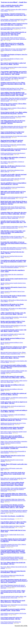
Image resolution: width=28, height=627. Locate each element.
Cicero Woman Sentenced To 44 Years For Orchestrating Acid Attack (11, 622)
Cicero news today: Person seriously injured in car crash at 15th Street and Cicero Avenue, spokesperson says (13, 39)
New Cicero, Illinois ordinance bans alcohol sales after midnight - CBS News (13, 563)
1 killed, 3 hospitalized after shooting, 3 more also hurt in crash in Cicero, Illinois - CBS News (13, 313)
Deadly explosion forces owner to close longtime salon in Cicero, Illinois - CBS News (13, 357)
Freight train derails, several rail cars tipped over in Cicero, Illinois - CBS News (14, 402)
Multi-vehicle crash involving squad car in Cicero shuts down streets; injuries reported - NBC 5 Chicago (13, 193)
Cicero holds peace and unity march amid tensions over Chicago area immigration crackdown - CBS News (13, 262)
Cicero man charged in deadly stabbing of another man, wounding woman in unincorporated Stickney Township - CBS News (14, 366)
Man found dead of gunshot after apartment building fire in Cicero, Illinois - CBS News (12, 141)
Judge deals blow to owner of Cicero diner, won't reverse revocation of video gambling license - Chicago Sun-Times (13, 232)
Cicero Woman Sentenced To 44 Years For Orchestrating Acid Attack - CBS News (11, 618)
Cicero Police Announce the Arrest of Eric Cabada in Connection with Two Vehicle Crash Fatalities (13, 546)
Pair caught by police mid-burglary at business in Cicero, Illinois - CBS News (13, 158)
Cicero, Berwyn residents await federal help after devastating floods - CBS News (13, 571)
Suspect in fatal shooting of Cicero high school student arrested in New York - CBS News (12, 132)
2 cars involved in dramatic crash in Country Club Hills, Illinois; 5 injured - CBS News (13, 330)
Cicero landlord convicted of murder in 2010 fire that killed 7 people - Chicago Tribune (13, 610)
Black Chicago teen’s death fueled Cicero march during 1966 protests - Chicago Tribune (13, 601)
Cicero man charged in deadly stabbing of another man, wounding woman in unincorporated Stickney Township (14, 372)
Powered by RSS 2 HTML (21, 625)
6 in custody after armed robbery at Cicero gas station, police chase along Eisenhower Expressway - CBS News (14, 243)
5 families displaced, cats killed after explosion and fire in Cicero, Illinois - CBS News (13, 394)
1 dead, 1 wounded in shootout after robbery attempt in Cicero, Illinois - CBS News (12, 6)
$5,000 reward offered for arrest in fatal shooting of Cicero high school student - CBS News (14, 149)
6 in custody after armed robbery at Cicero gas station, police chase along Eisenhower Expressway (14, 248)
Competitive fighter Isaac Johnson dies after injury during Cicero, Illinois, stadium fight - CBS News (14, 213)
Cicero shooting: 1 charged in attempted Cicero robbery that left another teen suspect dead (14, 20)
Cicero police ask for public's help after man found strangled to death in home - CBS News (13, 175)
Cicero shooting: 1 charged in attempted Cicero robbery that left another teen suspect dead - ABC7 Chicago (14, 15)
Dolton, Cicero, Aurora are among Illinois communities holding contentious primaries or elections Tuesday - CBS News (12, 437)
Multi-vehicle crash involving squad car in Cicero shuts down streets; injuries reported (14, 197)
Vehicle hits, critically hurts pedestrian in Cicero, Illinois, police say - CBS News (13, 166)
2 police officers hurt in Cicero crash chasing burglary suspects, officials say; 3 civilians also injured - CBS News (12, 45)
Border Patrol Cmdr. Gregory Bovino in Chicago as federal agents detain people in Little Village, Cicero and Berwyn (13, 208)
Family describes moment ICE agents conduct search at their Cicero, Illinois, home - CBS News (13, 377)
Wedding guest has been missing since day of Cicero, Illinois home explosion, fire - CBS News (14, 419)
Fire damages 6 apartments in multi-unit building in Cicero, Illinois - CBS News (14, 411)
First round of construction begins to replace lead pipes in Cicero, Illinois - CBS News (13, 63)
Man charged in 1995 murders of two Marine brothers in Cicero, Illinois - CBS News (12, 305)
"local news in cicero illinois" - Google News (14, 2)
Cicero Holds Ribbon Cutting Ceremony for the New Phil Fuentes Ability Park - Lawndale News (14, 24)
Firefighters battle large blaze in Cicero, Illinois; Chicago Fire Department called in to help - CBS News (13, 84)
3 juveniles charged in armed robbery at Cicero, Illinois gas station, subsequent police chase (14, 227)
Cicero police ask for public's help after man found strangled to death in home (13, 179)
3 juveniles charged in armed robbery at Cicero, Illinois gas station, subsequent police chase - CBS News (13, 222)
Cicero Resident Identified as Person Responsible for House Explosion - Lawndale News (14, 447)
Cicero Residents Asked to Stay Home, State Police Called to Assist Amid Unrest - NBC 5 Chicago (13, 522)
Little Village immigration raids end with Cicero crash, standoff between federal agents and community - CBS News (13, 122)
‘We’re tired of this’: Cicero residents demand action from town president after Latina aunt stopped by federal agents (13, 489)
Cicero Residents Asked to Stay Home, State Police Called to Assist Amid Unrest (13, 526)
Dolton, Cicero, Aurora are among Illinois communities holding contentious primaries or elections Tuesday (14, 443)
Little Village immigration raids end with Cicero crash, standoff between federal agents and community (14, 127)
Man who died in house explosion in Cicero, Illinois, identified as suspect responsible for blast (13, 353)
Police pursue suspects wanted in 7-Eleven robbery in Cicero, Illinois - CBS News (13, 104)
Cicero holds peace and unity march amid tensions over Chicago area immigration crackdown (14, 266)
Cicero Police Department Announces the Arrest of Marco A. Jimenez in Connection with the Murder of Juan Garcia (13, 586)
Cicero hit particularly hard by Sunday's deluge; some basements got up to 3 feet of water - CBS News (13, 592)
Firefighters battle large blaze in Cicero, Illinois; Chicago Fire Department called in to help (12, 89)
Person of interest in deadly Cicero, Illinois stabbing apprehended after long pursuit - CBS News (14, 113)
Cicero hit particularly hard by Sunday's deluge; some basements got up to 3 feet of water (13, 597)
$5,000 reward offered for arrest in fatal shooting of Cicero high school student (13, 154)
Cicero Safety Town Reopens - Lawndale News (12, 516)
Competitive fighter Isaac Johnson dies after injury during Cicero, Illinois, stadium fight (13, 217)
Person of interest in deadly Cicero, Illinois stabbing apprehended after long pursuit (13, 117)
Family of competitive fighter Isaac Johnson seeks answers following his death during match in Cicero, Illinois (13, 500)
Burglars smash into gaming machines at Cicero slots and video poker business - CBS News (13, 322)
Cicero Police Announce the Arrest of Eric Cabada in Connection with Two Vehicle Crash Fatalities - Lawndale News (13, 540)
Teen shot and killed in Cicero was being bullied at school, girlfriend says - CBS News (13, 183)
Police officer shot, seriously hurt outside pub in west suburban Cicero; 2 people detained (13, 479)
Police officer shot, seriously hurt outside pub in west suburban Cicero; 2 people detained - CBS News (13, 474)
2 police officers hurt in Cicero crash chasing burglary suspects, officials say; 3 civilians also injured (13, 49)
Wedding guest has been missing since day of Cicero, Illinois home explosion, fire (13, 423)
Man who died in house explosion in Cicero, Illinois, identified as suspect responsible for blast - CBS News (14, 348)
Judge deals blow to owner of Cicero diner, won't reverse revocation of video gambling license (12, 237)
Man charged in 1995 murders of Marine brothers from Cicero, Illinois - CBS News (13, 296)
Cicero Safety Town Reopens (8, 519)
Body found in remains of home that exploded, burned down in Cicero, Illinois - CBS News (12, 428)
